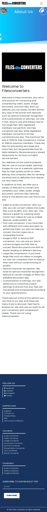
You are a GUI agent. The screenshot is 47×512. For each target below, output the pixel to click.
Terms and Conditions (13, 421)
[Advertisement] (23, 28)
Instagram (9, 393)
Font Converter (10, 451)
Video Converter (11, 438)
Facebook (9, 388)
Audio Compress (11, 468)
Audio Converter (11, 436)
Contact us (9, 413)
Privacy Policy (10, 416)
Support (7, 411)
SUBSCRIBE (12, 495)
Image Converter (11, 441)
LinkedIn (8, 391)
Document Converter (13, 443)
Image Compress (11, 473)
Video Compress (11, 471)
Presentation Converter (14, 448)
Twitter (8, 396)
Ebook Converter (11, 453)
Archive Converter (12, 446)
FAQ (5, 418)
